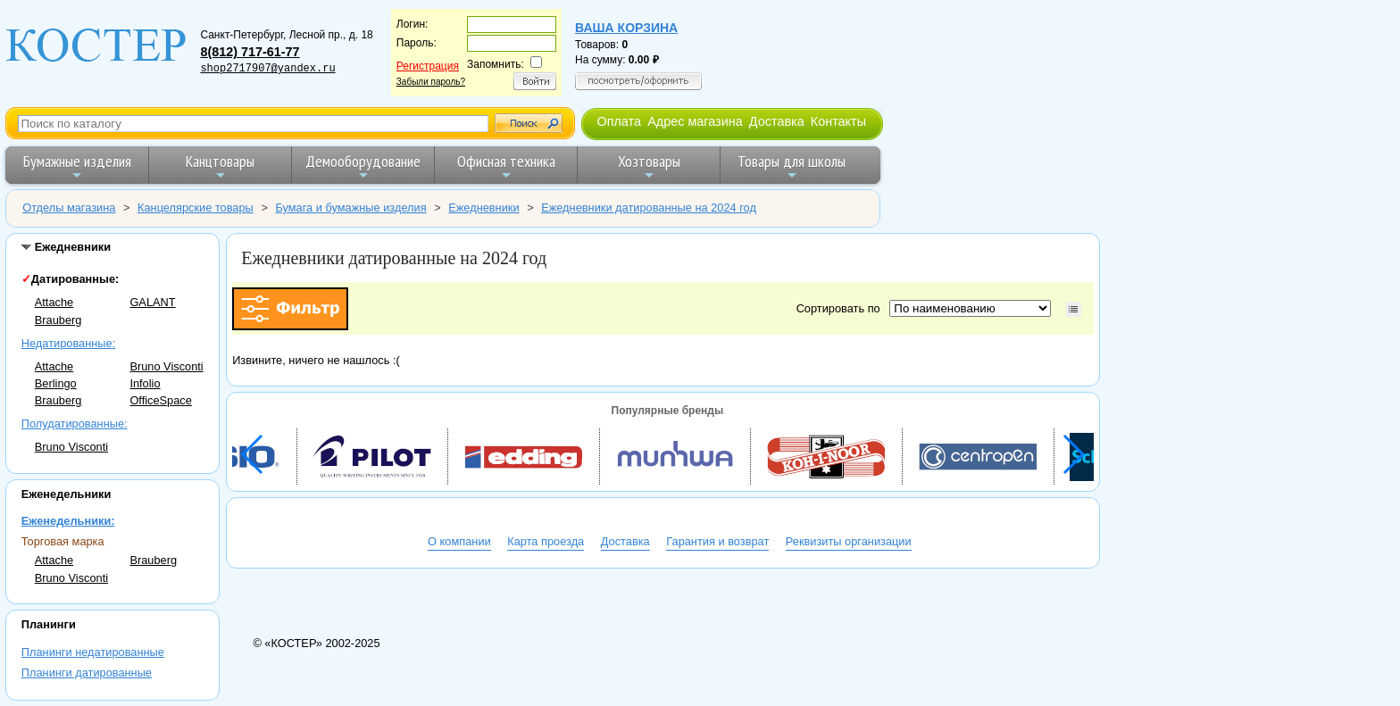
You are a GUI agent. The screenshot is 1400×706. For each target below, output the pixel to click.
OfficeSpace (160, 400)
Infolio (144, 383)
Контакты (838, 121)
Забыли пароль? (430, 82)
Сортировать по (841, 308)
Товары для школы (792, 166)
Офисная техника (506, 166)
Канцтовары (220, 166)
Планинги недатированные (92, 652)
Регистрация (427, 66)
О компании (459, 541)
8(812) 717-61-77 (249, 52)
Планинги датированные (86, 672)
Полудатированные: (74, 423)
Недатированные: (68, 343)
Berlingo (56, 383)
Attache (54, 302)
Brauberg (58, 320)
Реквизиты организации (849, 541)
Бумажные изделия (77, 166)
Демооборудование (363, 166)
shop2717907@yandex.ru (267, 68)
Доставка (776, 121)
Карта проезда (545, 541)
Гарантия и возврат (717, 541)
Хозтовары (649, 166)
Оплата (618, 121)
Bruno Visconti (166, 366)
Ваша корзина (626, 28)
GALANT (152, 302)
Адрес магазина (694, 121)
